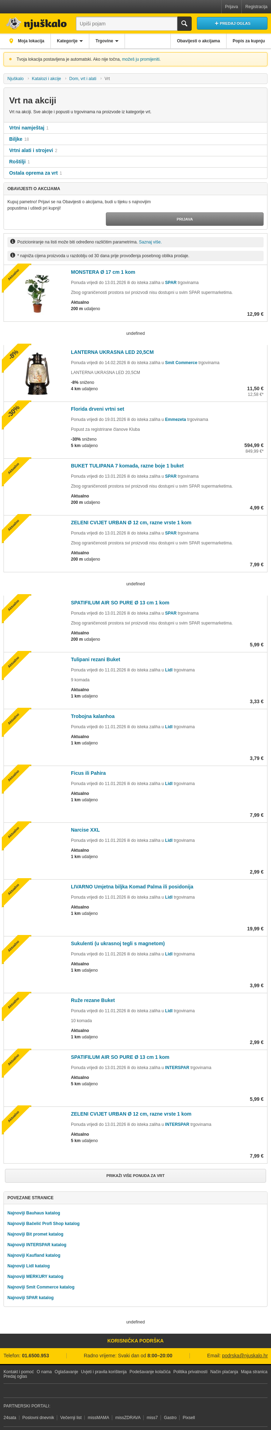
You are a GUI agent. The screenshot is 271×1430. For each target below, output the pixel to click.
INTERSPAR (177, 1053)
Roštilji (17, 161)
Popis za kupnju (247, 40)
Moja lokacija (32, 40)
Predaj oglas (15, 1360)
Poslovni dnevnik (38, 1401)
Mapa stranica (254, 1356)
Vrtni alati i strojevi (31, 150)
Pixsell (189, 1401)
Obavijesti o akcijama (194, 40)
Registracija (256, 6)
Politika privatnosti (190, 1356)
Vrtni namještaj (26, 128)
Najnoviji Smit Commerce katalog (40, 1271)
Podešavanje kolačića (150, 1356)
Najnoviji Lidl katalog (28, 1250)
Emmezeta (175, 405)
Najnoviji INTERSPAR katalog (36, 1228)
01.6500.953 (35, 1340)
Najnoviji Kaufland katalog (33, 1239)
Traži (184, 24)
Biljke (15, 139)
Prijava (231, 6)
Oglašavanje (66, 1356)
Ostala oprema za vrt (33, 173)
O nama (44, 1356)
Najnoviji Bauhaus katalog (33, 1197)
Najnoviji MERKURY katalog (35, 1260)
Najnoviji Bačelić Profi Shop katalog (43, 1207)
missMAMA (98, 1401)
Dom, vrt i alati (82, 78)
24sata (10, 1401)
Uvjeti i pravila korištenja (104, 1356)
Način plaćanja (224, 1356)
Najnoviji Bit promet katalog (35, 1218)
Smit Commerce (181, 348)
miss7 (152, 1401)
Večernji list (71, 1401)
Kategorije (71, 40)
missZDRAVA (128, 1401)
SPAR (170, 268)
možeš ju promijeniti (140, 59)
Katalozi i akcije (46, 78)
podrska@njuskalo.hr (245, 1340)
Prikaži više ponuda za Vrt (136, 1162)
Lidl (169, 656)
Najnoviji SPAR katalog (30, 1281)
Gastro (170, 1401)
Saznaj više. (150, 228)
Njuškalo (15, 78)
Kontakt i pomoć (19, 1356)
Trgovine (111, 40)
